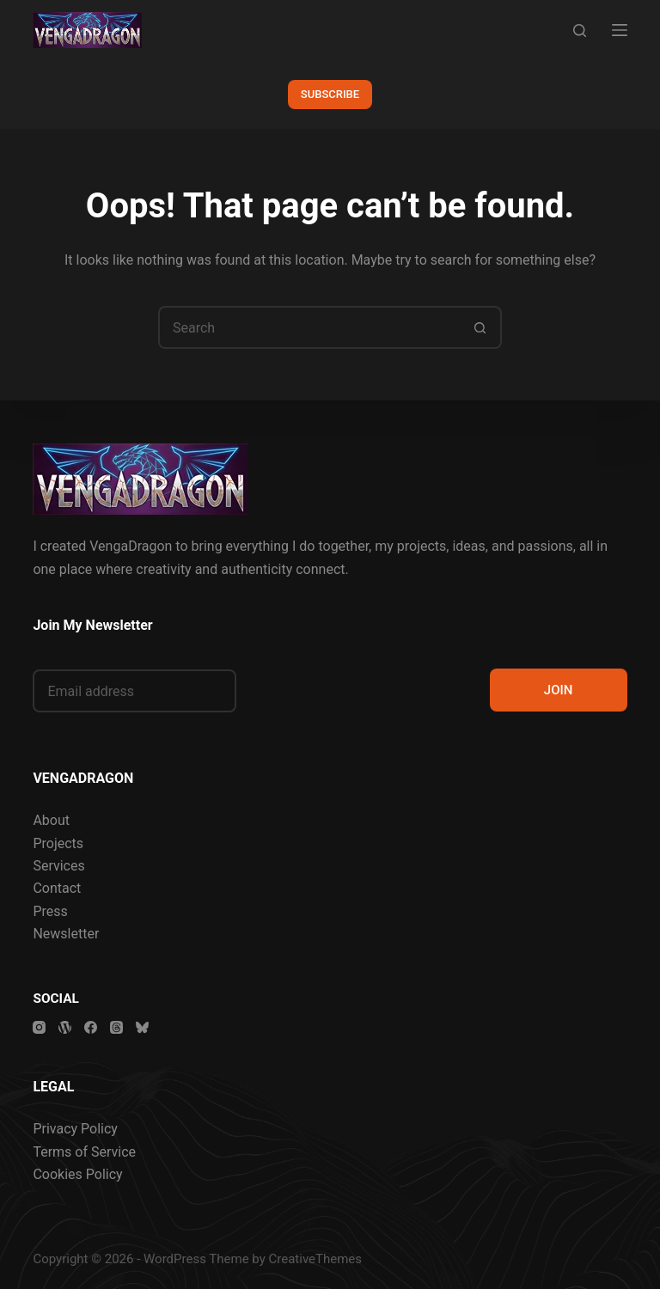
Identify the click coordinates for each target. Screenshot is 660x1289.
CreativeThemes (316, 1259)
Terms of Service (84, 1152)
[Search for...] (308, 327)
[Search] (579, 30)
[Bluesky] (142, 1027)
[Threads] (116, 1027)
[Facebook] (90, 1027)
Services (58, 866)
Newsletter (66, 934)
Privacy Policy (75, 1129)
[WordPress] (64, 1027)
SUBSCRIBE (330, 94)
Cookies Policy (77, 1174)
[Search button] (480, 327)
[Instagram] (39, 1027)
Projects (58, 843)
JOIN (558, 690)
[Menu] (619, 30)
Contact (57, 888)
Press (50, 911)
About (51, 820)
